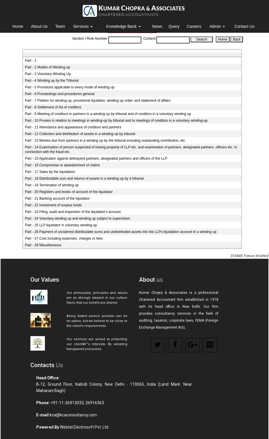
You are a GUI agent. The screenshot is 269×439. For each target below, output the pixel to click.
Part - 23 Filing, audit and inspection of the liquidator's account (73, 212)
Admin (217, 26)
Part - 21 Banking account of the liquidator (57, 198)
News (157, 26)
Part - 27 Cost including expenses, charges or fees (64, 238)
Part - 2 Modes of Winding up (47, 67)
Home (17, 26)
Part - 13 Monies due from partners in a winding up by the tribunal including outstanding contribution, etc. (105, 141)
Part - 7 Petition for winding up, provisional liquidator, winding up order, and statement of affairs (98, 101)
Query (174, 26)
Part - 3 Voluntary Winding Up (48, 74)
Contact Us (245, 26)
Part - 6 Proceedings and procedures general (59, 94)
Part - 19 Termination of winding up (51, 185)
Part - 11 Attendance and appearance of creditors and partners (73, 127)
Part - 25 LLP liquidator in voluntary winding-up (61, 225)
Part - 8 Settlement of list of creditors (53, 107)
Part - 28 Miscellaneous (43, 245)
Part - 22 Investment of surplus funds (53, 205)
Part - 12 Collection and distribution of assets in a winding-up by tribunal (80, 134)
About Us (39, 26)
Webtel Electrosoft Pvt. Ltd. (84, 427)
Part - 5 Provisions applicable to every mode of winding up (69, 87)
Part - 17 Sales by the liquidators (50, 172)
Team (60, 26)
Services (83, 26)
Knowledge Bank (123, 26)
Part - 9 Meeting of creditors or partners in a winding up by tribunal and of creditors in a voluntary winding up (108, 114)
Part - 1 (30, 61)
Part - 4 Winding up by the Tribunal (51, 81)
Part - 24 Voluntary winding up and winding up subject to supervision (77, 218)
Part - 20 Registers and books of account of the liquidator (69, 192)
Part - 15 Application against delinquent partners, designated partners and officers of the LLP (96, 158)
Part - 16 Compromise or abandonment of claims (62, 165)
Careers (194, 26)
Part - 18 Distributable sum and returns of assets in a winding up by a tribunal (84, 178)
